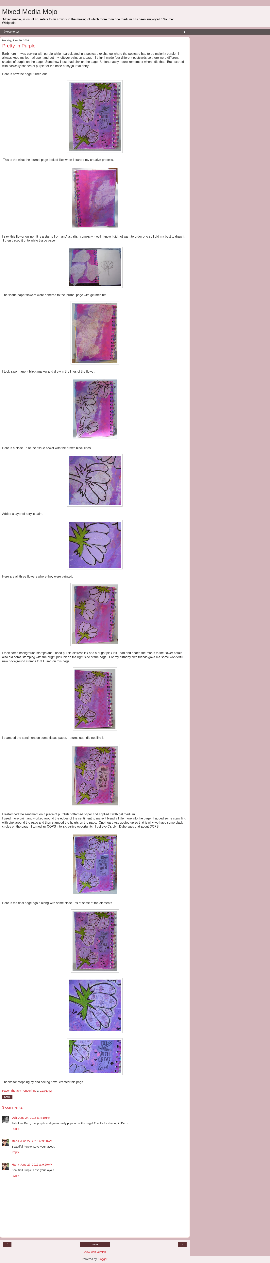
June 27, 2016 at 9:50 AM (36, 1141)
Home (95, 1244)
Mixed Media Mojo (29, 11)
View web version (95, 1252)
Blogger (102, 1259)
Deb (14, 1117)
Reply (15, 1128)
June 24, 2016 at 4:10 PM (34, 1117)
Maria (15, 1141)
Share (7, 1097)
